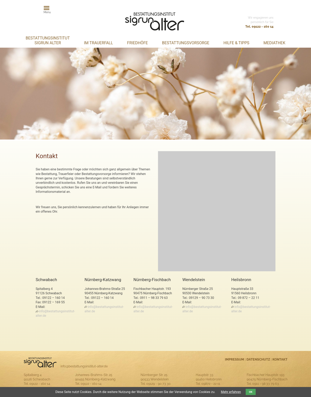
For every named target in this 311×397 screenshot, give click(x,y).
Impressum (234, 359)
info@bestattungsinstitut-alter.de (55, 313)
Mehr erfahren (231, 392)
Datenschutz (258, 359)
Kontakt (279, 359)
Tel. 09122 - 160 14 (259, 26)
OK (250, 391)
